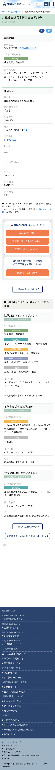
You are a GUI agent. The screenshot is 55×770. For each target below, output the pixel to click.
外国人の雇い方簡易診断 (16, 725)
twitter (6, 759)
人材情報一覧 (10, 687)
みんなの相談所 (10, 649)
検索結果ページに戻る (27, 289)
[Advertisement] (27, 575)
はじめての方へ (11, 720)
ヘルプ (5, 715)
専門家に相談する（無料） (28, 249)
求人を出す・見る (11, 668)
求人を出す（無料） (27, 233)
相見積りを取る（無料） (28, 273)
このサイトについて (12, 742)
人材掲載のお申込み (15, 692)
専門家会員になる (12, 663)
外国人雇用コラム (12, 701)
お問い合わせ (10, 734)
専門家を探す (9, 610)
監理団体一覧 (16, 12)
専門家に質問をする (13, 658)
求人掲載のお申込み (13, 677)
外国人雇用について (12, 696)
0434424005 (10, 140)
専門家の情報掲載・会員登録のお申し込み (22, 755)
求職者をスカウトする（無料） (27, 241)
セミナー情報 (10, 710)
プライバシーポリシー (13, 752)
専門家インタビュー (13, 706)
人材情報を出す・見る (15, 682)
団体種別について (28, 48)
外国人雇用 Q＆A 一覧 (15, 654)
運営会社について (11, 745)
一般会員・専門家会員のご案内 (19, 729)
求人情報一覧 (10, 673)
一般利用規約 (9, 749)
